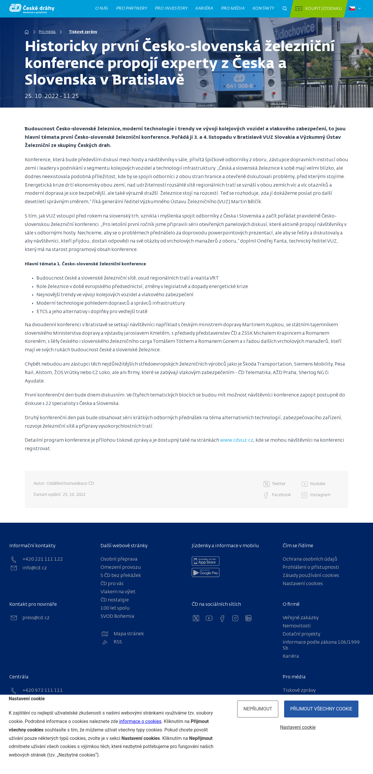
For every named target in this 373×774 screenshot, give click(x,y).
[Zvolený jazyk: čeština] (355, 8)
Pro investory (171, 8)
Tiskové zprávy (83, 32)
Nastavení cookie (298, 727)
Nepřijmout (257, 709)
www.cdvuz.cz (236, 440)
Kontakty (263, 8)
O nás (102, 8)
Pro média (233, 8)
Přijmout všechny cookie (321, 709)
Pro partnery (131, 8)
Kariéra (204, 8)
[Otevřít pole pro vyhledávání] (284, 8)
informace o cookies (140, 721)
